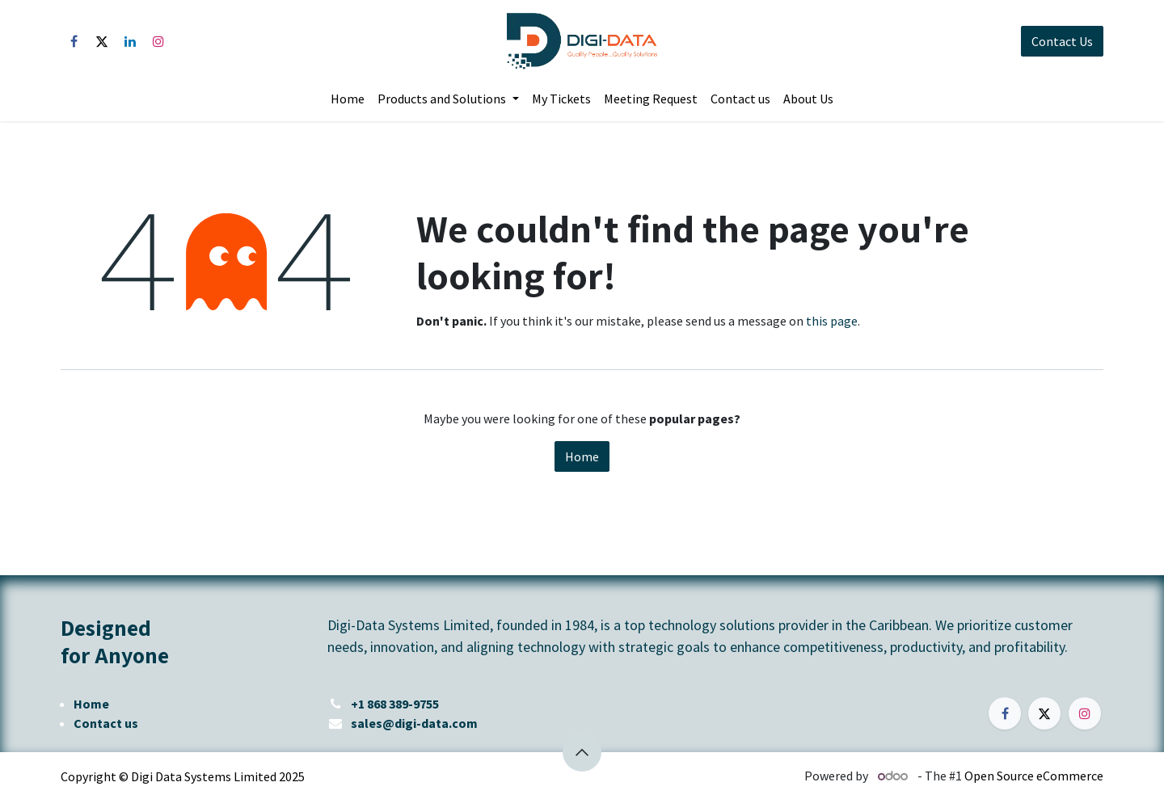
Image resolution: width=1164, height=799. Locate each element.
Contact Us (1062, 41)
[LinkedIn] (130, 41)
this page (832, 321)
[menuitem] (347, 98)
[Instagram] (158, 41)
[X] (102, 41)
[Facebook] (73, 41)
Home (582, 456)
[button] (582, 752)
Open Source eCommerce (1033, 775)
